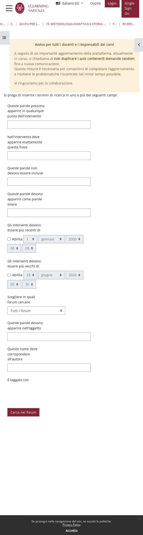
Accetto (71, 530)
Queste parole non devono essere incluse (25, 171)
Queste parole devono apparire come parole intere (25, 199)
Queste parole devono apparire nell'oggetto (25, 325)
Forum (115, 24)
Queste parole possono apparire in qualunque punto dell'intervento (25, 111)
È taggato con (18, 380)
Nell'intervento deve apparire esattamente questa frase (24, 142)
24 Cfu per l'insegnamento (29, 24)
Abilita (17, 239)
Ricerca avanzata (129, 24)
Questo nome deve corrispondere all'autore (22, 354)
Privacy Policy (71, 525)
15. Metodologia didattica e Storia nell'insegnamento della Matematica (76, 24)
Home (2, 24)
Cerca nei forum (23, 412)
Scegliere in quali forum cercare (21, 299)
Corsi (12, 24)
